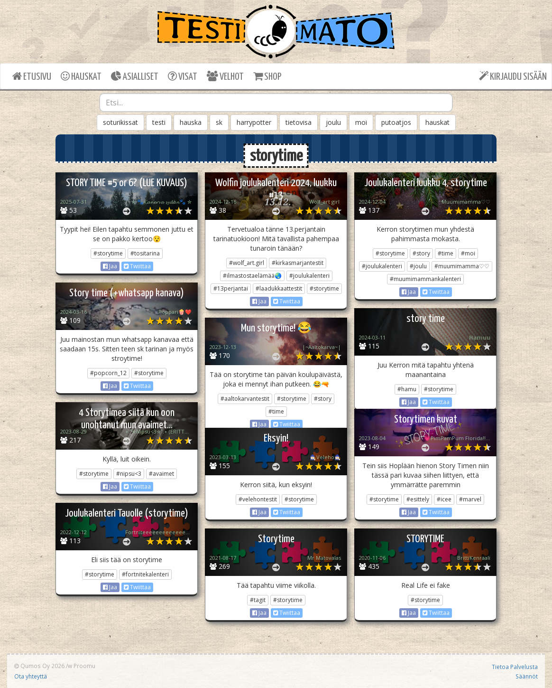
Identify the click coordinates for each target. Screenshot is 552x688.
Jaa (110, 266)
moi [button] (361, 122)
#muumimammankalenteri (425, 279)
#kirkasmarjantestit (297, 263)
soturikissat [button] (120, 122)
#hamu (406, 389)
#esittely (417, 499)
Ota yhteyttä (30, 676)
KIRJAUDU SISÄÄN (513, 76)
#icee (444, 499)
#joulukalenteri (309, 276)
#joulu (418, 266)
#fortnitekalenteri (145, 574)
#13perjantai (230, 288)
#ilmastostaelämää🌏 (252, 276)
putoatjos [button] (396, 122)
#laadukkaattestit (279, 288)
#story (421, 253)
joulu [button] (333, 122)
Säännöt (526, 676)
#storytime (108, 253)
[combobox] (276, 102)
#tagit (258, 600)
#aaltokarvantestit (245, 399)
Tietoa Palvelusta (515, 666)
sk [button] (219, 122)
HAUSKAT (81, 76)
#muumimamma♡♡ (461, 266)
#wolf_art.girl (246, 263)
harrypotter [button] (254, 122)
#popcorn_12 (108, 373)
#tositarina (145, 253)
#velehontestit (258, 499)
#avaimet (161, 474)
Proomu (84, 665)
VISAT (182, 76)
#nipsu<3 (128, 474)
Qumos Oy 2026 (39, 665)
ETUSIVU (31, 76)
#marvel (470, 499)
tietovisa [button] (298, 122)
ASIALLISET (134, 76)
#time (445, 253)
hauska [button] (191, 122)
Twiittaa (137, 266)
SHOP (267, 76)
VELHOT (225, 76)
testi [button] (159, 122)
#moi (468, 253)
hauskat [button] (437, 122)
